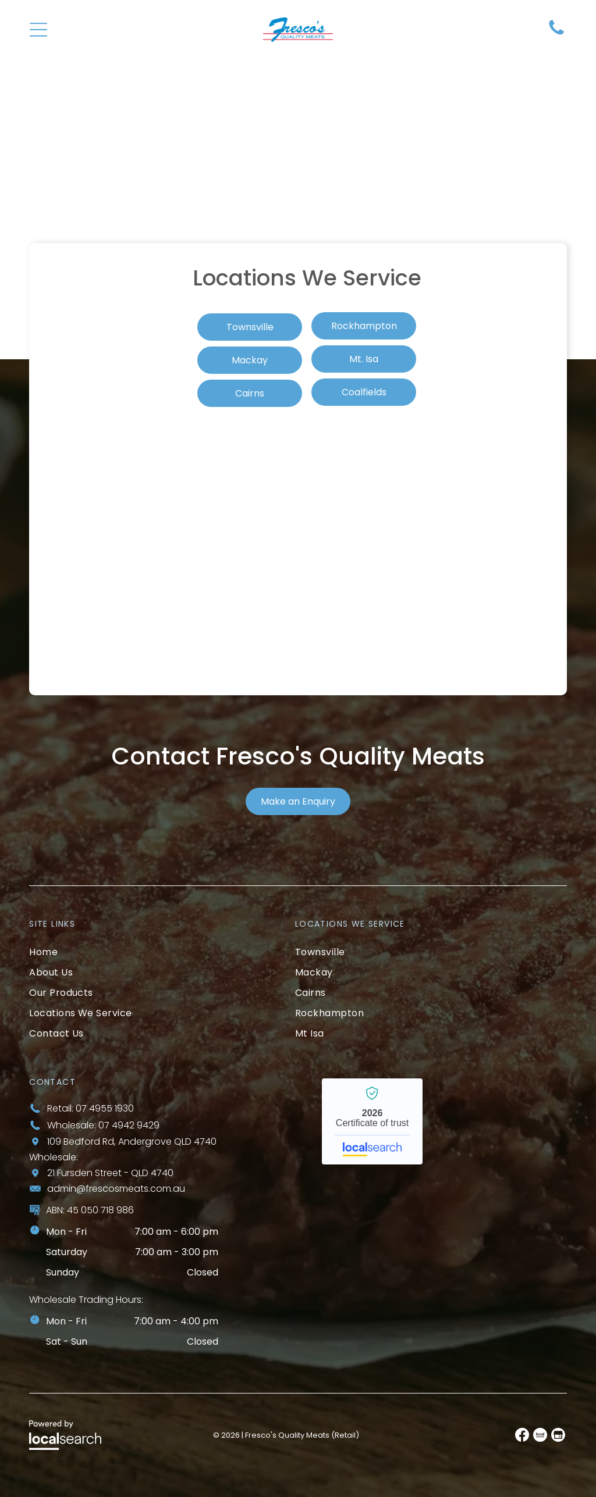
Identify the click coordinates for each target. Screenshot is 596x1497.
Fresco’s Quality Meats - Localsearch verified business (372, 1121)
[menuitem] (151, 952)
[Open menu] (41, 29)
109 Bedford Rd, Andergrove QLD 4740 (132, 1141)
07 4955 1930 (105, 1108)
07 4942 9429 (128, 1125)
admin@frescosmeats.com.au (116, 1188)
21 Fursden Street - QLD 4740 (110, 1173)
